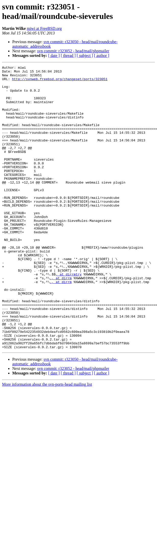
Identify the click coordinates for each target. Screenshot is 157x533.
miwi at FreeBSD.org (44, 28)
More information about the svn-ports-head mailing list (47, 441)
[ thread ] (68, 55)
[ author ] (101, 55)
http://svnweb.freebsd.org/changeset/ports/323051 (59, 82)
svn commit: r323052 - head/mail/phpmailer (73, 51)
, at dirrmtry (69, 316)
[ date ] (54, 55)
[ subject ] (85, 55)
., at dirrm (61, 321)
